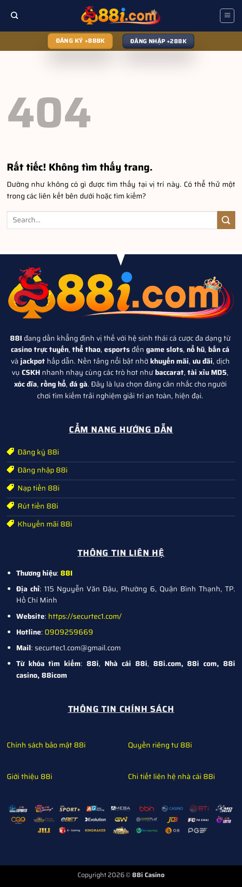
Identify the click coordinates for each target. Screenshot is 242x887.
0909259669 (69, 632)
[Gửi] (226, 220)
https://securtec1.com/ (85, 616)
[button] (15, 16)
